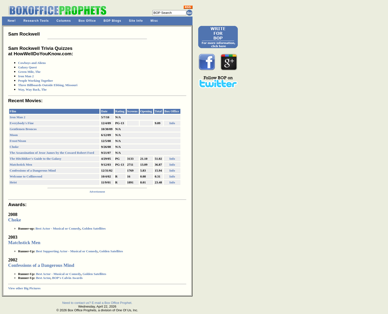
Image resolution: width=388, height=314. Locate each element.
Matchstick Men (21, 164)
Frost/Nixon (18, 141)
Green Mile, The (29, 72)
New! (12, 20)
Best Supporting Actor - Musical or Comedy (66, 251)
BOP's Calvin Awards (67, 278)
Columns (63, 20)
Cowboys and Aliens (32, 63)
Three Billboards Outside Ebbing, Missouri (47, 85)
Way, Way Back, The (32, 89)
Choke (14, 147)
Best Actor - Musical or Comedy (57, 228)
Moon (14, 135)
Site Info (136, 20)
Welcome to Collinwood (26, 176)
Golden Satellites (94, 228)
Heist (13, 182)
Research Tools (36, 20)
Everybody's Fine (22, 123)
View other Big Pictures (24, 288)
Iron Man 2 (26, 76)
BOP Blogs (112, 20)
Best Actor (43, 278)
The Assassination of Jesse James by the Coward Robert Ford (52, 153)
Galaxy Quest (27, 67)
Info (172, 123)
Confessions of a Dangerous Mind (33, 170)
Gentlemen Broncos (23, 129)
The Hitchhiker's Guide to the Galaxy (35, 158)
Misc (154, 20)
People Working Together (35, 80)
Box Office (87, 20)
